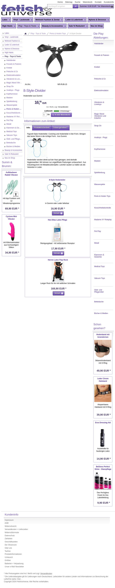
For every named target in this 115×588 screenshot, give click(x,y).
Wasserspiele (99, 184)
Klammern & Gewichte (99, 256)
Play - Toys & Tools (28, 26)
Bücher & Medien (101, 313)
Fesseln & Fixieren (101, 55)
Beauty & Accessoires (53, 26)
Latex (5, 20)
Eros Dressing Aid (103, 423)
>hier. (19, 579)
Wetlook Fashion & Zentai (48, 20)
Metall (96, 243)
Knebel (97, 67)
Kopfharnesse (99, 149)
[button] (75, 6)
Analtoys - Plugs (100, 137)
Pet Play (97, 231)
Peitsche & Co (100, 79)
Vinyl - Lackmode (22, 20)
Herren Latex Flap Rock (58, 260)
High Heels (8, 26)
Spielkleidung (99, 173)
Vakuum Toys (99, 278)
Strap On (97, 126)
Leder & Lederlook (75, 20)
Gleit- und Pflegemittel (99, 291)
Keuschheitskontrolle (102, 208)
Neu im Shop (97, 26)
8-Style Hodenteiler (57, 180)
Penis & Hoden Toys (102, 196)
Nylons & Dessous (98, 20)
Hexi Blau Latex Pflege (57, 220)
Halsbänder (98, 44)
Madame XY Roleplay (103, 220)
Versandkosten (63, 107)
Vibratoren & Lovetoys (99, 103)
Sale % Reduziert (78, 26)
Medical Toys (99, 266)
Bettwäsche (98, 302)
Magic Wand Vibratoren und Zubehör (100, 116)
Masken (97, 161)
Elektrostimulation (101, 90)
